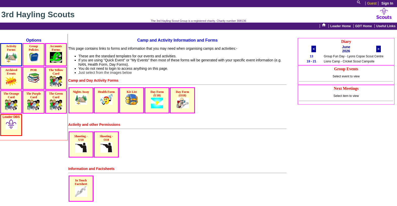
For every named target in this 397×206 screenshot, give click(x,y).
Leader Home (340, 26)
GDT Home (363, 26)
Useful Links (385, 26)
